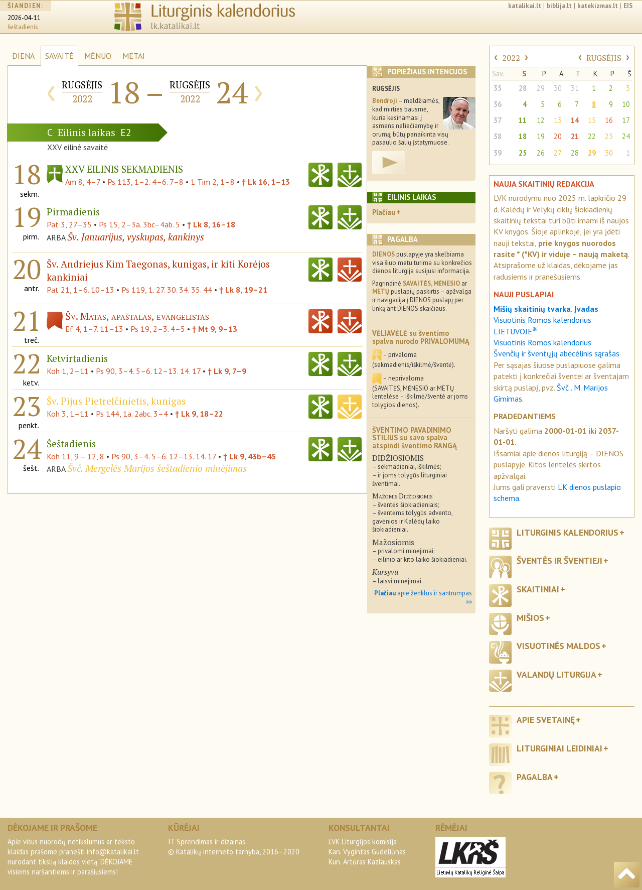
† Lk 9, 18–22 (199, 414)
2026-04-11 (24, 18)
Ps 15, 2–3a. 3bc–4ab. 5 (139, 224)
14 (575, 120)
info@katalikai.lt (113, 851)
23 (609, 136)
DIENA (23, 56)
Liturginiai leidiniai (559, 748)
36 (498, 104)
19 (541, 136)
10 (626, 104)
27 (558, 153)
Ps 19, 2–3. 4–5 (157, 329)
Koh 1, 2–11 (68, 371)
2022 (511, 57)
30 (558, 88)
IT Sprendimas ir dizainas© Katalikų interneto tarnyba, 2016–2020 (233, 846)
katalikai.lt (524, 6)
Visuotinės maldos (558, 646)
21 (575, 136)
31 (575, 88)
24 (626, 136)
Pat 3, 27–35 (69, 224)
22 (592, 136)
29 (541, 88)
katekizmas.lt (597, 6)
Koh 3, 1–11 (68, 414)
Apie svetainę (546, 719)
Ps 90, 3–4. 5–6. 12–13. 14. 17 (148, 371)
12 (541, 120)
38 (498, 136)
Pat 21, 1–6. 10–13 (80, 290)
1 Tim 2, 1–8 (213, 182)
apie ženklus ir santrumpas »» (423, 597)
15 (592, 120)
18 (523, 136)
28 (523, 88)
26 (541, 153)
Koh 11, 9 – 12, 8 (75, 456)
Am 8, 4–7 (82, 182)
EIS (627, 6)
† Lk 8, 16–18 (211, 224)
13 (558, 120)
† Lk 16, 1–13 (266, 182)
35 (498, 88)
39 (498, 153)
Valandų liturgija (556, 674)
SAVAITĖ (59, 56)
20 (558, 136)
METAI (133, 56)
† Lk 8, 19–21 (243, 290)
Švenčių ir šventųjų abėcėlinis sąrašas (556, 353)
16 (609, 120)
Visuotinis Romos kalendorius (542, 342)
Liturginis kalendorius (567, 532)
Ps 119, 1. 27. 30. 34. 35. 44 (166, 290)
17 (626, 120)
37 (498, 120)
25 (523, 153)
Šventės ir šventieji (559, 560)
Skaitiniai (538, 589)
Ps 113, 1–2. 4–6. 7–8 (145, 182)
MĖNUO (97, 56)
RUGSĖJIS (603, 57)
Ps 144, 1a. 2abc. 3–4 (132, 414)
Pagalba (535, 777)
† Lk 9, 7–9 (227, 371)
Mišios (530, 617)
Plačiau (383, 212)
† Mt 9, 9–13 (214, 329)
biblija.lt (559, 6)
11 (523, 120)
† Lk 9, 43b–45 (249, 456)
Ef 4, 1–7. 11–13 (94, 329)
